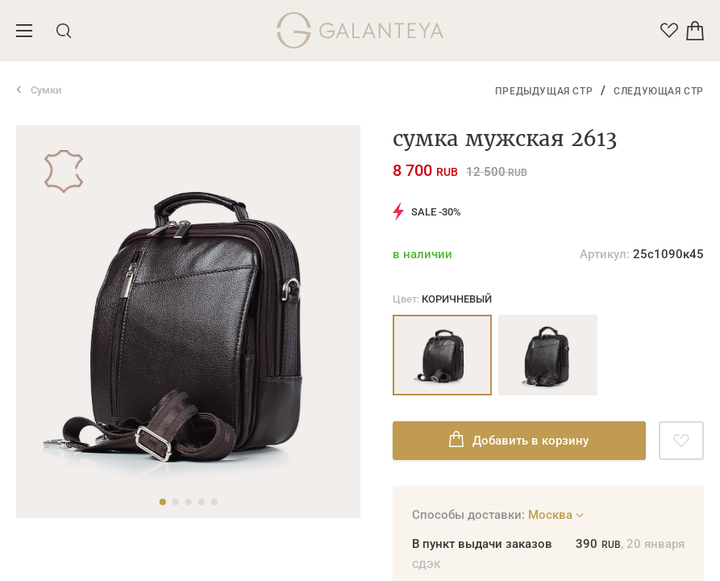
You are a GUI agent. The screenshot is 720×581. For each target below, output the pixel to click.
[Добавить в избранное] (681, 440)
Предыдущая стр (544, 91)
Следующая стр (659, 91)
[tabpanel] (188, 321)
